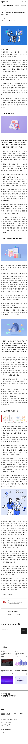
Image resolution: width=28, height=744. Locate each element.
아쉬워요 (18, 614)
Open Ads (4, 2)
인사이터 (18, 5)
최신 (13, 5)
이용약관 (2, 729)
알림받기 (14, 607)
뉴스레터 (3, 714)
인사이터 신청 (20, 713)
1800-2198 (9, 724)
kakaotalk (11, 732)
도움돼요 (9, 614)
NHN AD (3, 710)
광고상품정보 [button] (23, 5)
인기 (15, 5)
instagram (3, 732)
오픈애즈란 (3, 713)
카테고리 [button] (3, 5)
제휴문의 (14, 713)
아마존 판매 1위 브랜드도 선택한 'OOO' (21, 671)
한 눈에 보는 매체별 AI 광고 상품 (6, 671)
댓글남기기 (24, 630)
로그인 (25, 1)
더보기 (25, 647)
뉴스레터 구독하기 (6, 701)
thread (7, 732)
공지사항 (9, 713)
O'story (9, 5)
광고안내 (8, 714)
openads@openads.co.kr (8, 725)
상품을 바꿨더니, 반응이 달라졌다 (19, 654)
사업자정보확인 (14, 719)
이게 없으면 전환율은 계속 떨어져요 (6, 654)
